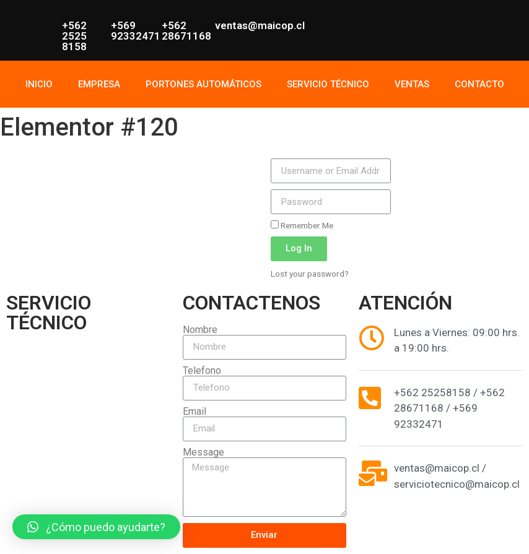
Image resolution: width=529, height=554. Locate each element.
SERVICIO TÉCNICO (328, 84)
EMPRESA (99, 84)
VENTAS (412, 84)
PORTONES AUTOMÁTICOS (203, 84)
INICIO (39, 84)
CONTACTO (479, 84)
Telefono (202, 371)
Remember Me (302, 225)
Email (194, 412)
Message (203, 452)
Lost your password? (310, 274)
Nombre (200, 330)
